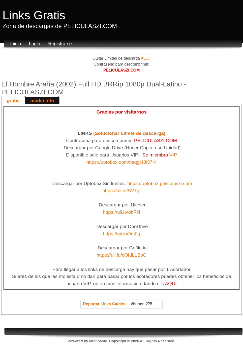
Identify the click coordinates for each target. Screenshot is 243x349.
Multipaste (98, 341)
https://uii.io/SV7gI (121, 190)
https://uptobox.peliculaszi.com (159, 183)
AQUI (146, 58)
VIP (173, 154)
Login (34, 43)
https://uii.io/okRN (121, 212)
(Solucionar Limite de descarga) (129, 133)
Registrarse (60, 43)
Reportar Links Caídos (104, 304)
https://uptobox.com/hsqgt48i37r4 (121, 162)
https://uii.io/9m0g (121, 233)
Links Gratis (33, 15)
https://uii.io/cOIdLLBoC (121, 255)
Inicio (15, 43)
